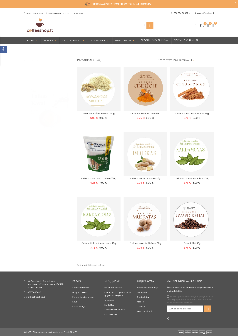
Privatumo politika (113, 287)
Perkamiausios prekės (83, 297)
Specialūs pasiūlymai (154, 40)
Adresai (140, 301)
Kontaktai (109, 305)
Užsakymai (142, 292)
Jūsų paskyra (145, 281)
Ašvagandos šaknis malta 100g (99, 113)
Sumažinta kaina (80, 287)
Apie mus (77, 13)
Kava (32, 40)
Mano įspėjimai (144, 311)
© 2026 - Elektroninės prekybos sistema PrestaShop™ (50, 332)
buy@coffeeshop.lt (204, 13)
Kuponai (141, 306)
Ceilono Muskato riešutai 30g (145, 243)
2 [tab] (67, 97)
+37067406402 (33, 292)
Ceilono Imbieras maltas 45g (145, 178)
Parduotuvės (110, 314)
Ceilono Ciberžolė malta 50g (145, 113)
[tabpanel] (46, 98)
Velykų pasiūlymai (186, 40)
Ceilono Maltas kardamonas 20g (99, 243)
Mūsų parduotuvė (33, 13)
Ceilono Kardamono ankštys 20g (192, 178)
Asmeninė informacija (147, 287)
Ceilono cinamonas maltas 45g (192, 113)
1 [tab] (67, 92)
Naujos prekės (79, 292)
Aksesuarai (100, 40)
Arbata (50, 40)
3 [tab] (67, 103)
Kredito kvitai (143, 297)
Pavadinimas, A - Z (182, 59)
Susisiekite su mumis (57, 13)
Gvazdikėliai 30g (192, 243)
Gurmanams (125, 40)
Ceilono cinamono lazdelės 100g (98, 178)
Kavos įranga (74, 40)
